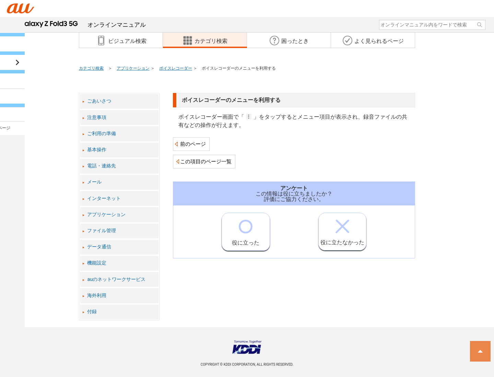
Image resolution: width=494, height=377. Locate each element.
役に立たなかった (342, 229)
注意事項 (96, 117)
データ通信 (99, 247)
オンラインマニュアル (82, 24)
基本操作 (96, 150)
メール (94, 182)
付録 (92, 312)
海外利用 (96, 295)
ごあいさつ (99, 101)
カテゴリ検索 (91, 68)
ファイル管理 (101, 231)
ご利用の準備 (101, 134)
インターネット (104, 198)
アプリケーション (133, 68)
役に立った (245, 229)
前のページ (193, 144)
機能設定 (96, 263)
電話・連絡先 (101, 166)
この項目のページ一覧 (206, 161)
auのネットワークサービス (116, 279)
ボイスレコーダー (175, 68)
